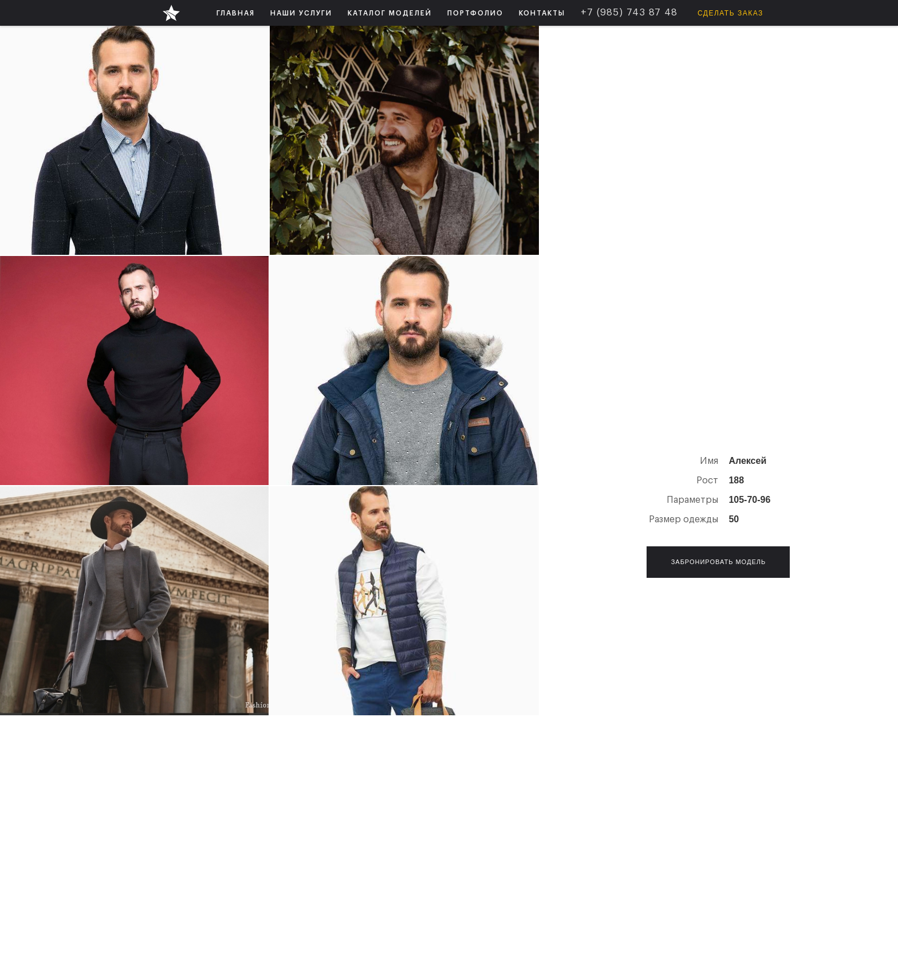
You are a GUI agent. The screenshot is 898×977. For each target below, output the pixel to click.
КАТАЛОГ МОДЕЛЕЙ (390, 13)
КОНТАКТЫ (542, 13)
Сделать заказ (730, 13)
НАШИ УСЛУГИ (301, 13)
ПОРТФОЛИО (475, 13)
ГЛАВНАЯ (235, 13)
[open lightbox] (134, 140)
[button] (301, 13)
